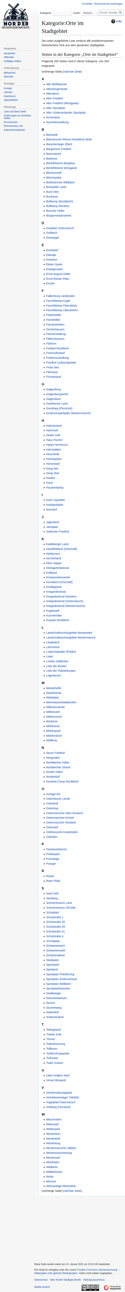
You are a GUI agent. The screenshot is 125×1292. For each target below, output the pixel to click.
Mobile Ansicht (42, 1287)
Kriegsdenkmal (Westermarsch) (65, 606)
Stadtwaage (53, 993)
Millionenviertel (55, 707)
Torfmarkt (52, 1058)
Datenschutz (41, 1279)
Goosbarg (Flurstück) (59, 408)
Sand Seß (52, 893)
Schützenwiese (55, 955)
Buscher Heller (55, 210)
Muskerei (51, 721)
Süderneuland (54, 1017)
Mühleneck (53, 726)
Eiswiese (51, 259)
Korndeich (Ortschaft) (59, 582)
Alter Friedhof (54, 98)
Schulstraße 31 (55, 931)
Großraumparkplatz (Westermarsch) (68, 413)
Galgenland (53, 399)
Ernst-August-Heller (58, 274)
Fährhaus (52, 372)
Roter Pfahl (53, 880)
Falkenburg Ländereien (60, 296)
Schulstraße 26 (55, 921)
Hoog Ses (52, 468)
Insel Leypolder (55, 500)
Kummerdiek (54, 615)
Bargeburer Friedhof (58, 149)
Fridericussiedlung (57, 357)
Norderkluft (53, 776)
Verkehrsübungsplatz (59, 1092)
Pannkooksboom (56, 849)
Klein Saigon (54, 563)
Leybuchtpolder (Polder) (61, 651)
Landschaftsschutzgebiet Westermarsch (70, 637)
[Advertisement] (78, 1228)
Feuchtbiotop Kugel (58, 300)
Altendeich (52, 93)
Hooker (50, 478)
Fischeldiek (53, 319)
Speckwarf (52, 964)
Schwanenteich (55, 945)
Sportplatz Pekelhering (60, 974)
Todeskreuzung (55, 1043)
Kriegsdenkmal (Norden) (61, 596)
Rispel (50, 876)
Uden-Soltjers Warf (58, 1075)
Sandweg (52, 898)
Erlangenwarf (54, 269)
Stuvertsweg (53, 1007)
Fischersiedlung (56, 334)
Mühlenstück (54, 735)
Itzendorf (51, 509)
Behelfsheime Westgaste (61, 168)
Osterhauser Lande (58, 798)
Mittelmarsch (54, 716)
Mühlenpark (53, 730)
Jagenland (52, 522)
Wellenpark (53, 1129)
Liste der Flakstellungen (61, 670)
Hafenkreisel (54, 425)
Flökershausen (55, 338)
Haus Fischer (54, 440)
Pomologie (52, 858)
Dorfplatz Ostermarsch (60, 228)
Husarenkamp (54, 487)
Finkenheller (53, 315)
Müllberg (51, 740)
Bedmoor (51, 158)
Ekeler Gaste (54, 264)
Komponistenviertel (58, 577)
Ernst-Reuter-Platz (57, 278)
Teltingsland (53, 1029)
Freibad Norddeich (57, 348)
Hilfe (116, 21)
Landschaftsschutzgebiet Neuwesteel (69, 632)
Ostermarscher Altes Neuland (64, 813)
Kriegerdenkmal (56, 591)
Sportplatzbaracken (58, 988)
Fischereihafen (55, 324)
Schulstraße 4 (54, 936)
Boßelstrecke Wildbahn (60, 182)
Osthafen (51, 836)
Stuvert (50, 1002)
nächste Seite (72, 71)
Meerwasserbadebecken (61, 702)
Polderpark (53, 854)
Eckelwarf (52, 250)
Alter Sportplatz (55, 108)
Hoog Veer (52, 473)
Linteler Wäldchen (57, 661)
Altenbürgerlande (56, 89)
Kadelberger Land (57, 544)
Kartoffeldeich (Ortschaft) (61, 549)
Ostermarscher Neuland (61, 822)
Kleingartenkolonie (57, 568)
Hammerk (52, 430)
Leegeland (52, 642)
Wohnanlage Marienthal (61, 1186)
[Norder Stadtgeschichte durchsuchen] (110, 12)
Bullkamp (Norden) (57, 206)
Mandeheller (53, 688)
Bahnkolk (52, 134)
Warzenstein (53, 1119)
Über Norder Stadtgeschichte (65, 1279)
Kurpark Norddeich (57, 620)
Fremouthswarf (55, 353)
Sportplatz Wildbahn (58, 983)
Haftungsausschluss (93, 1279)
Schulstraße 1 (54, 917)
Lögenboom (53, 675)
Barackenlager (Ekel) (59, 144)
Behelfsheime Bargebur (60, 163)
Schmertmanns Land (59, 902)
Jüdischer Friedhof (57, 531)
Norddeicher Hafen (58, 762)
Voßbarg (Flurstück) (58, 1107)
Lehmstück (53, 647)
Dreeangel (52, 237)
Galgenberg (53, 389)
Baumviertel (53, 153)
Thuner (50, 1039)
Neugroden (53, 757)
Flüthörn (51, 343)
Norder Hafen (54, 771)
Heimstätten (53, 449)
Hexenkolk (52, 454)
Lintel (49, 656)
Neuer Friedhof (55, 752)
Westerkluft (53, 1138)
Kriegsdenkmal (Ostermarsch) (64, 601)
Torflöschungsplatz (57, 1053)
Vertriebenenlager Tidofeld (62, 1097)
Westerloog (53, 1143)
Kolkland (51, 572)
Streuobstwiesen (56, 998)
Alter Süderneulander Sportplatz (66, 112)
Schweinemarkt (55, 950)
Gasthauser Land (56, 403)
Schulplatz (52, 912)
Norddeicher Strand (58, 767)
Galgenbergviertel (57, 394)
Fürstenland (53, 376)
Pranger (51, 863)
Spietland (52, 969)
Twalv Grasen (54, 1062)
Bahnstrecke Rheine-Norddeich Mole (69, 139)
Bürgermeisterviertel (58, 215)
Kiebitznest (53, 553)
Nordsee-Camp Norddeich (62, 781)
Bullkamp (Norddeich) (59, 201)
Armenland (53, 117)
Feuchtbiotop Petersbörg (61, 305)
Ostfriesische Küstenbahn (62, 832)
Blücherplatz (53, 177)
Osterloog (52, 808)
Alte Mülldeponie (56, 84)
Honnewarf (53, 463)
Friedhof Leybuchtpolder (61, 362)
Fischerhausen (55, 329)
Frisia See (52, 367)
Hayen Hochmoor (57, 444)
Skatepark (52, 960)
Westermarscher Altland (61, 1148)
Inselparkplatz (54, 504)
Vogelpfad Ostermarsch (60, 1102)
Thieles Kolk (53, 1034)
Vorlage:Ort (53, 794)
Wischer (51, 1181)
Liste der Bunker (56, 666)
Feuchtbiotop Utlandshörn (62, 310)
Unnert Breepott (56, 1080)
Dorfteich (51, 232)
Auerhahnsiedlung (57, 122)
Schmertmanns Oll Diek (60, 907)
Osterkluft (52, 803)
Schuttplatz (53, 941)
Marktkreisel (53, 692)
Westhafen (52, 1162)
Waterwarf (52, 1124)
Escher (50, 283)
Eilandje (51, 255)
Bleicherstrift (53, 172)
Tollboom (51, 1048)
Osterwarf (52, 827)
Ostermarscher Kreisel (60, 817)
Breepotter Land (56, 187)
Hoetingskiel (53, 459)
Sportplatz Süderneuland (61, 979)
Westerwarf (53, 1157)
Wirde (49, 1176)
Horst (49, 482)
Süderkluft (52, 1012)
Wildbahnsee (54, 1171)
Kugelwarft (52, 610)
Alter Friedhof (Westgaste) (62, 103)
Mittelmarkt (53, 711)
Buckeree (52, 196)
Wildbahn (52, 1167)
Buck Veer (52, 191)
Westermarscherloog (59, 1152)
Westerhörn (53, 1133)
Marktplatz (52, 697)
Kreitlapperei (54, 587)
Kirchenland (53, 558)
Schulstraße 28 (55, 926)
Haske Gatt (53, 435)
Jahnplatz (52, 527)
